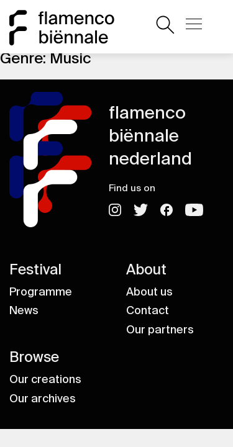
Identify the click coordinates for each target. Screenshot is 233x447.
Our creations (45, 379)
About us (149, 291)
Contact (147, 310)
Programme (40, 291)
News (24, 310)
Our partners (160, 329)
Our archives (42, 398)
